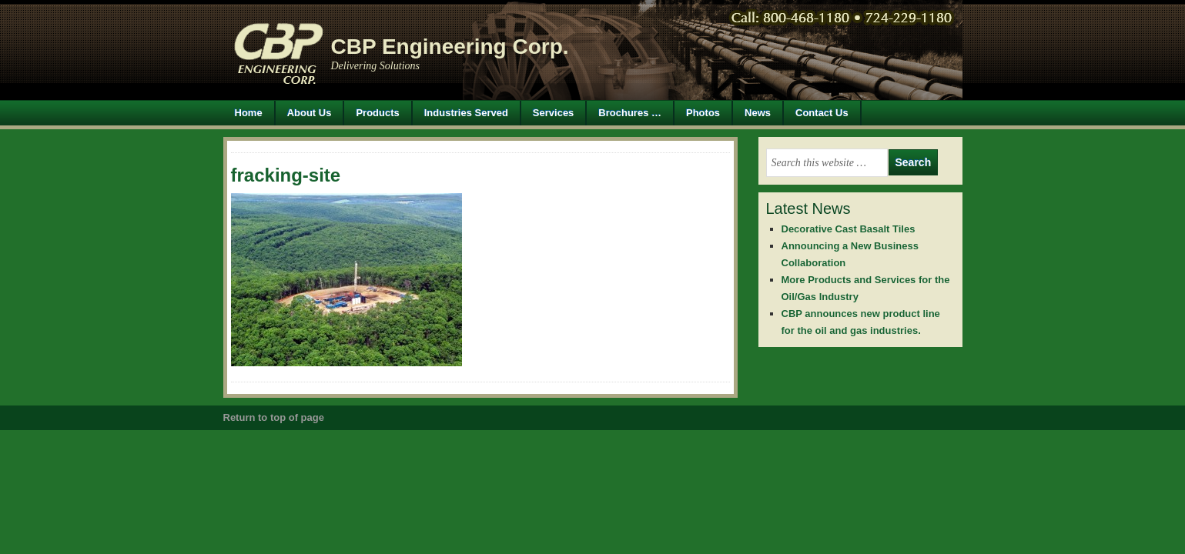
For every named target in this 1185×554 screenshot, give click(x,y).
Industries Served (466, 112)
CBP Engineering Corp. (450, 46)
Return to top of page (273, 417)
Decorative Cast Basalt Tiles (849, 229)
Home (249, 112)
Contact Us (822, 112)
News (758, 112)
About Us (309, 112)
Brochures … (629, 112)
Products (371, 112)
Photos (703, 112)
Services (553, 112)
